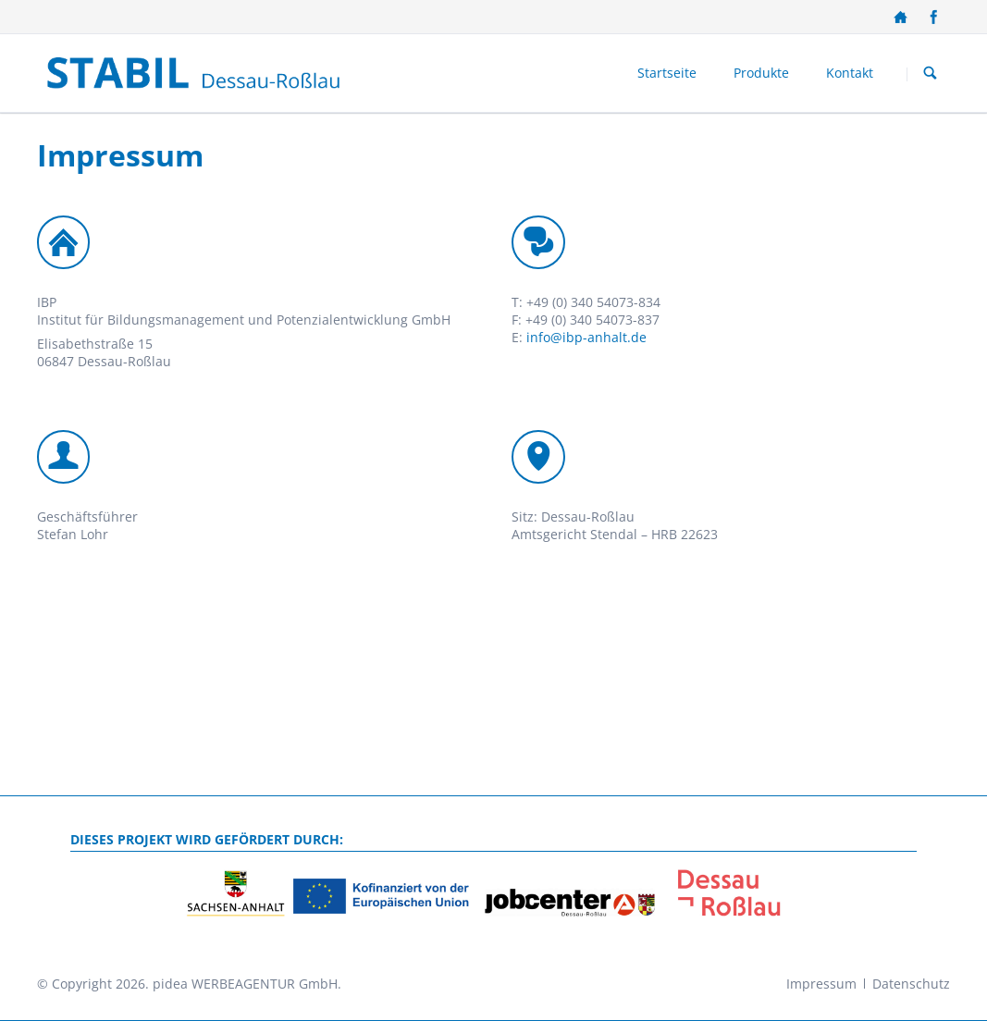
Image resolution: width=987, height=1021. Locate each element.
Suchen (930, 73)
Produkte (761, 72)
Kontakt (849, 72)
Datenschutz (911, 983)
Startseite (667, 72)
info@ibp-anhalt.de (586, 337)
